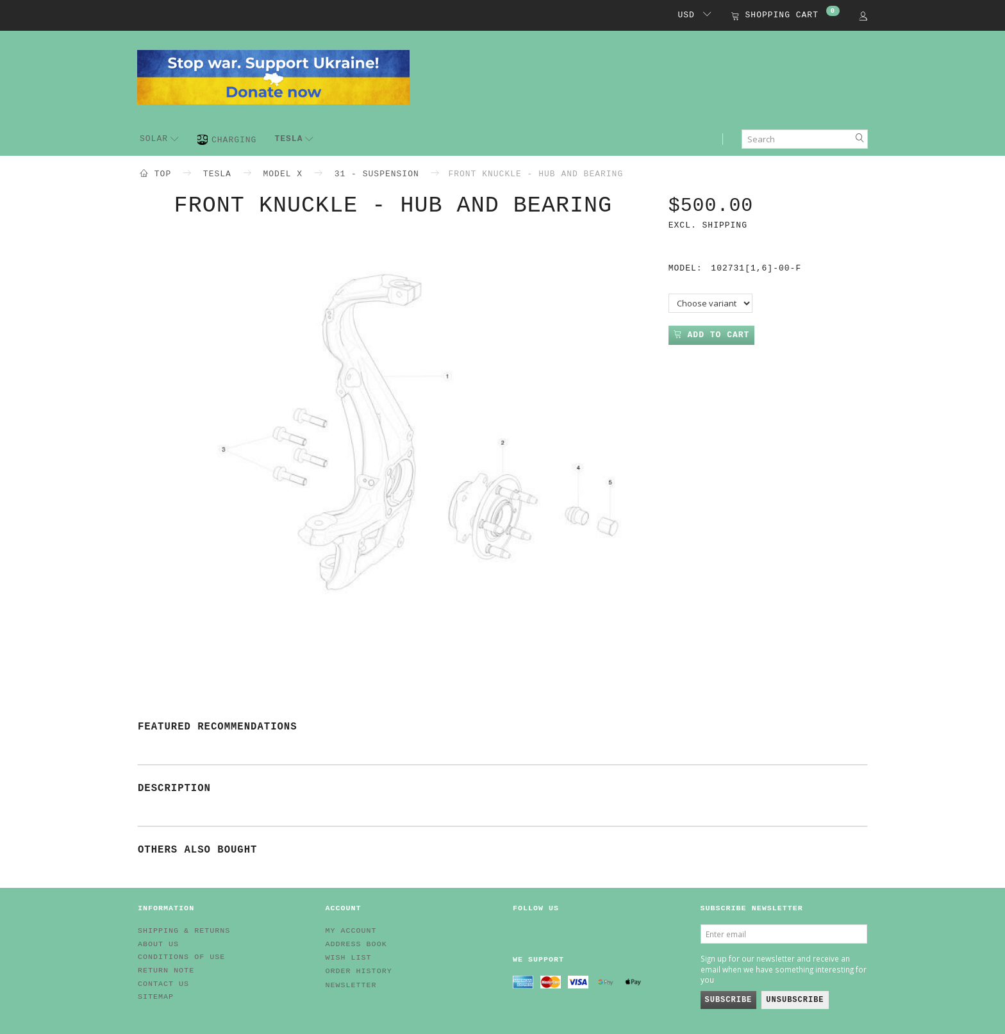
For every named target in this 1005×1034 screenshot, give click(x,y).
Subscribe (728, 1000)
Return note (166, 970)
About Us (158, 944)
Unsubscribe (795, 1000)
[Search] (860, 139)
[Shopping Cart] (785, 16)
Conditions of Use (181, 957)
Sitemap (156, 996)
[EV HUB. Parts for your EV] (273, 76)
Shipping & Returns (184, 930)
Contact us (163, 984)
